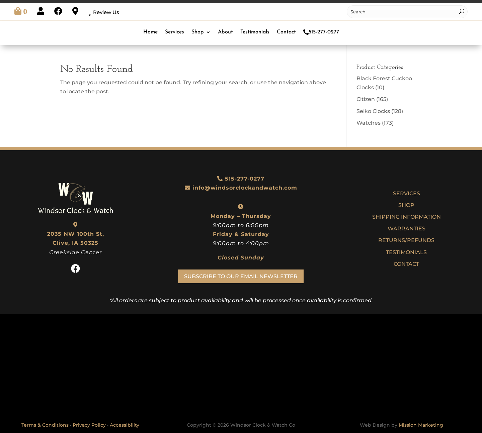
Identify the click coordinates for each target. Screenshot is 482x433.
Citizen (365, 99)
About (225, 32)
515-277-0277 (321, 32)
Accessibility (124, 425)
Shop (197, 32)
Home (150, 32)
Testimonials (254, 32)
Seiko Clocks (373, 111)
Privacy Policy (89, 425)
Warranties (406, 228)
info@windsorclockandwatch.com (244, 188)
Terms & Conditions (45, 425)
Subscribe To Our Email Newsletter (241, 276)
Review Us (106, 12)
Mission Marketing (421, 425)
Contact (286, 32)
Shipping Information (406, 217)
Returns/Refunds (406, 240)
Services (174, 32)
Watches (368, 123)
